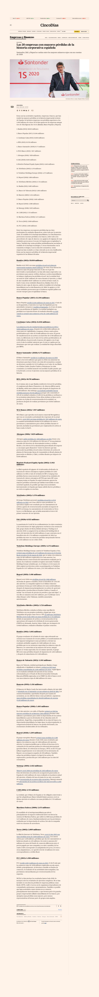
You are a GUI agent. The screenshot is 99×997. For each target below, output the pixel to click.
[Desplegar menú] (11, 25)
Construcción (64, 37)
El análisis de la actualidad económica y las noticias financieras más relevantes (34, 906)
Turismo (79, 37)
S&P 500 (28, 18)
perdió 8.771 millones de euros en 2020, (44, 358)
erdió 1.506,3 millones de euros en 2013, (34, 863)
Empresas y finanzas (22, 31)
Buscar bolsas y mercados (77, 196)
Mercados (29, 31)
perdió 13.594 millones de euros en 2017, (41, 303)
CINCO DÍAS (20, 105)
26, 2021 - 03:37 (24, 107)
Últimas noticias (53, 31)
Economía (34, 31)
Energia (59, 37)
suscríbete (77, 31)
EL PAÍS (63, 31)
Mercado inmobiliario (72, 37)
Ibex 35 (14, 18)
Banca (46, 37)
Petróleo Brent (43, 18)
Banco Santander (50, 916)
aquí (45, 923)
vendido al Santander (40, 307)
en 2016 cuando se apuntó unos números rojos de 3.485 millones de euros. (37, 313)
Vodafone (34, 916)
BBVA (56, 916)
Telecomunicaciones (53, 37)
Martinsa (39, 916)
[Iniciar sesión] (85, 31)
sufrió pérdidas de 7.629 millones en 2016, (37, 439)
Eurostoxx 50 (59, 18)
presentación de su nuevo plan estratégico (35, 779)
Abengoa (44, 916)
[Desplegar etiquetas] (61, 916)
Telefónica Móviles (27, 916)
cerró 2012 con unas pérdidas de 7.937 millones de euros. (42, 419)
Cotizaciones (39, 31)
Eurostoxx (77, 203)
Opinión (58, 31)
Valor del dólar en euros (77, 18)
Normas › (60, 909)
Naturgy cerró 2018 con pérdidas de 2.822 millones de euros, (37, 771)
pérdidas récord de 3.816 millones (44, 579)
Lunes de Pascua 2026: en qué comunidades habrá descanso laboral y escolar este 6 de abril (80, 182)
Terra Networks (20, 916)
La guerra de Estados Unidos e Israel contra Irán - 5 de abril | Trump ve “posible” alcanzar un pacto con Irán (79, 176)
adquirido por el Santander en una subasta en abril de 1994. (38, 691)
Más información (20, 923)
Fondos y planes (45, 31)
